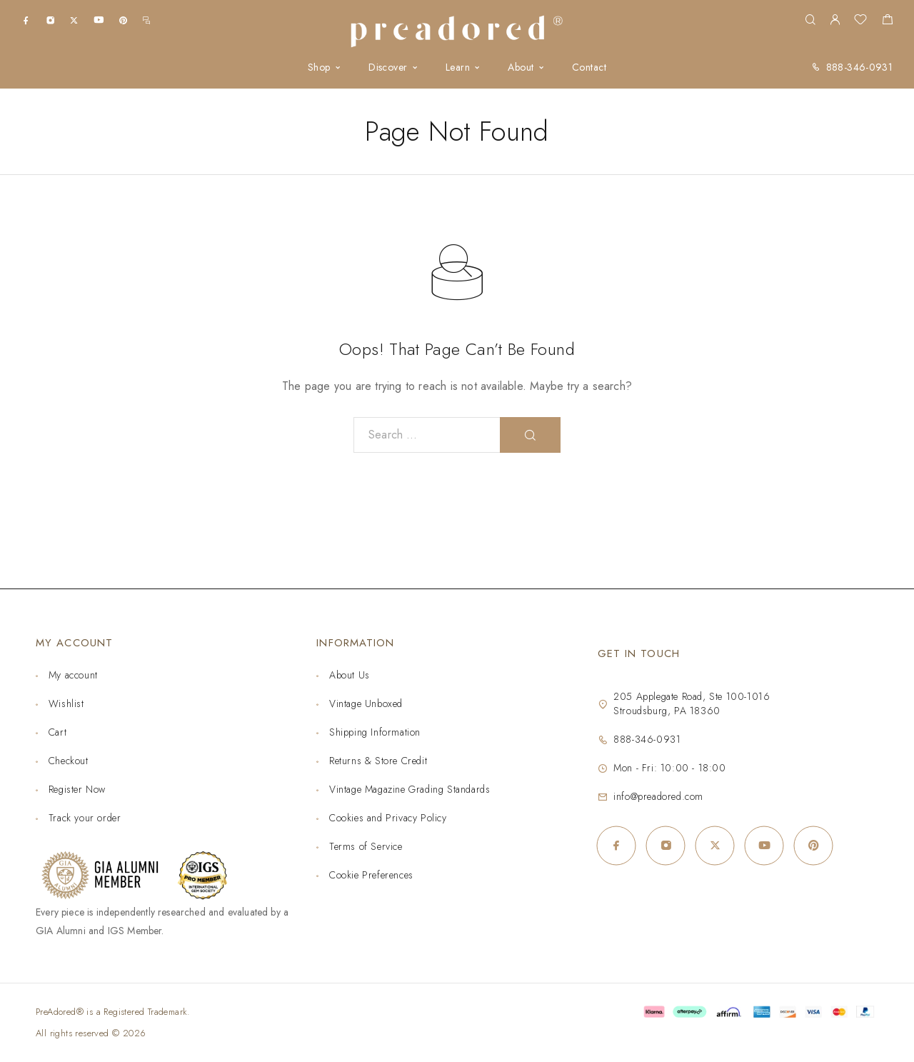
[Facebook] (26, 19)
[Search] (810, 20)
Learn (458, 67)
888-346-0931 (859, 67)
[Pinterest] (123, 19)
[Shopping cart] (887, 21)
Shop (319, 67)
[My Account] (835, 20)
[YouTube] (99, 19)
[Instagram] (50, 19)
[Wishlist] (860, 21)
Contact (589, 67)
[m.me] (146, 19)
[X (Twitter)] (74, 19)
